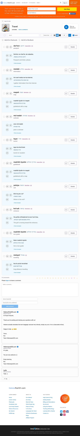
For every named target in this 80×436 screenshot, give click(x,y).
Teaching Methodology (48, 408)
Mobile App (11, 413)
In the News (29, 408)
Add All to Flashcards (10, 40)
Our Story (28, 399)
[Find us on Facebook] (67, 411)
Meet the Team (29, 402)
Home (10, 397)
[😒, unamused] (45, 278)
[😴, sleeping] (66, 278)
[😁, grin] (42, 278)
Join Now (67, 9)
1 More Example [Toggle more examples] (17, 86)
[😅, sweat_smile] (55, 278)
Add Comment (10, 306)
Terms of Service (56, 433)
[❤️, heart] (74, 278)
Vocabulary (24, 2)
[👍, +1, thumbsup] (77, 278)
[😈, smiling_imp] (71, 278)
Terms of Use (30, 16)
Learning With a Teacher (49, 411)
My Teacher (32, 2)
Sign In (65, 2)
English (75, 35)
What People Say (30, 404)
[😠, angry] (50, 278)
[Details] (73, 47)
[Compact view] (54, 35)
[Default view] (57, 35)
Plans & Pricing (29, 406)
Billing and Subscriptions (49, 402)
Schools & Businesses (31, 413)
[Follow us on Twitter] (61, 411)
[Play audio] (7, 47)
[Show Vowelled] (67, 35)
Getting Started (46, 399)
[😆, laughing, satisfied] (53, 278)
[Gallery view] (60, 35)
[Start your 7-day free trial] (65, 399)
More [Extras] (38, 2)
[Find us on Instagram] (64, 414)
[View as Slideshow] (70, 27)
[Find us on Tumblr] (61, 414)
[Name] (20, 299)
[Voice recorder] (10, 47)
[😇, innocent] (63, 278)
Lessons (18, 2)
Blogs (27, 415)
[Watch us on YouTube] (64, 411)
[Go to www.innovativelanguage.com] (40, 428)
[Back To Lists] (6, 21)
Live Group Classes (13, 406)
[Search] (23, 35)
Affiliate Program (30, 417)
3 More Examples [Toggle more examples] (17, 109)
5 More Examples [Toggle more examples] (17, 63)
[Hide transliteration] (64, 35)
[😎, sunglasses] (47, 278)
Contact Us (45, 413)
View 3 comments (23, 29)
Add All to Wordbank (27, 40)
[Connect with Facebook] (72, 13)
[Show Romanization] (69, 35)
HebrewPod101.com (49, 431)
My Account (46, 404)
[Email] (20, 302)
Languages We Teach (31, 411)
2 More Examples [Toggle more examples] (17, 179)
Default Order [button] (46, 35)
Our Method (29, 397)
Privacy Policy (35, 16)
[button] (60, 3)
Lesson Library (12, 399)
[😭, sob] (61, 278)
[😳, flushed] (39, 278)
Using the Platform (47, 406)
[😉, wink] (58, 278)
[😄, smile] (37, 278)
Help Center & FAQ (47, 397)
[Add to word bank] (66, 47)
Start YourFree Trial (74, 2)
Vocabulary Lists (13, 404)
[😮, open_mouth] (69, 278)
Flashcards (11, 402)
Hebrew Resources (13, 408)
